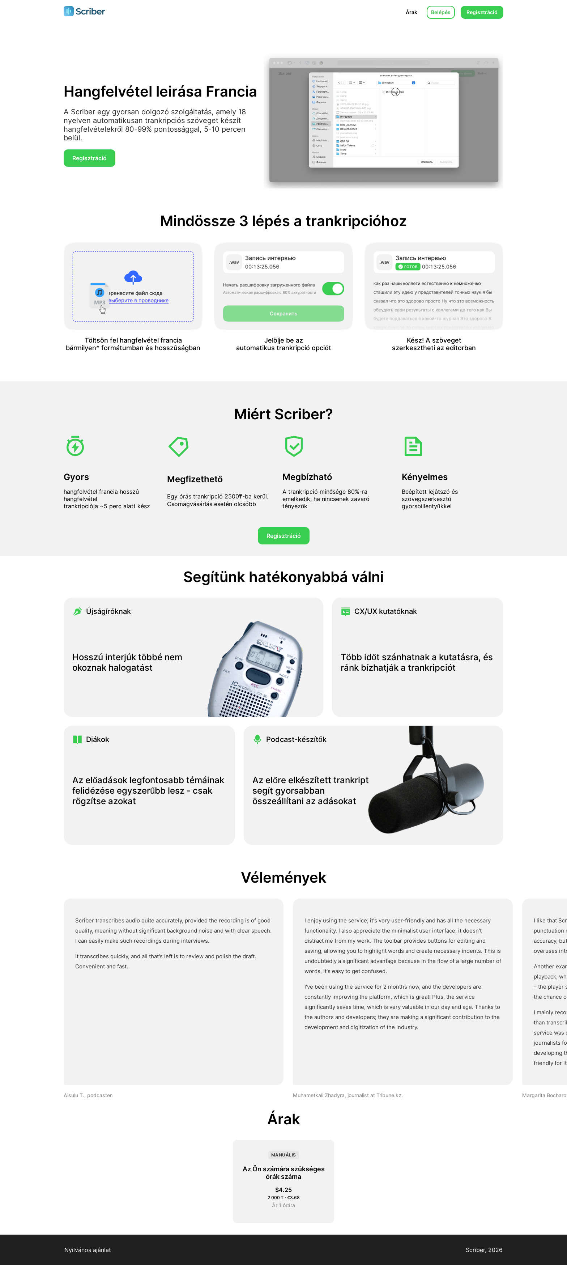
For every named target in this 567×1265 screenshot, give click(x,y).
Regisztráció (482, 12)
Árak (411, 12)
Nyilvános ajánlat (87, 1249)
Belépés (441, 12)
